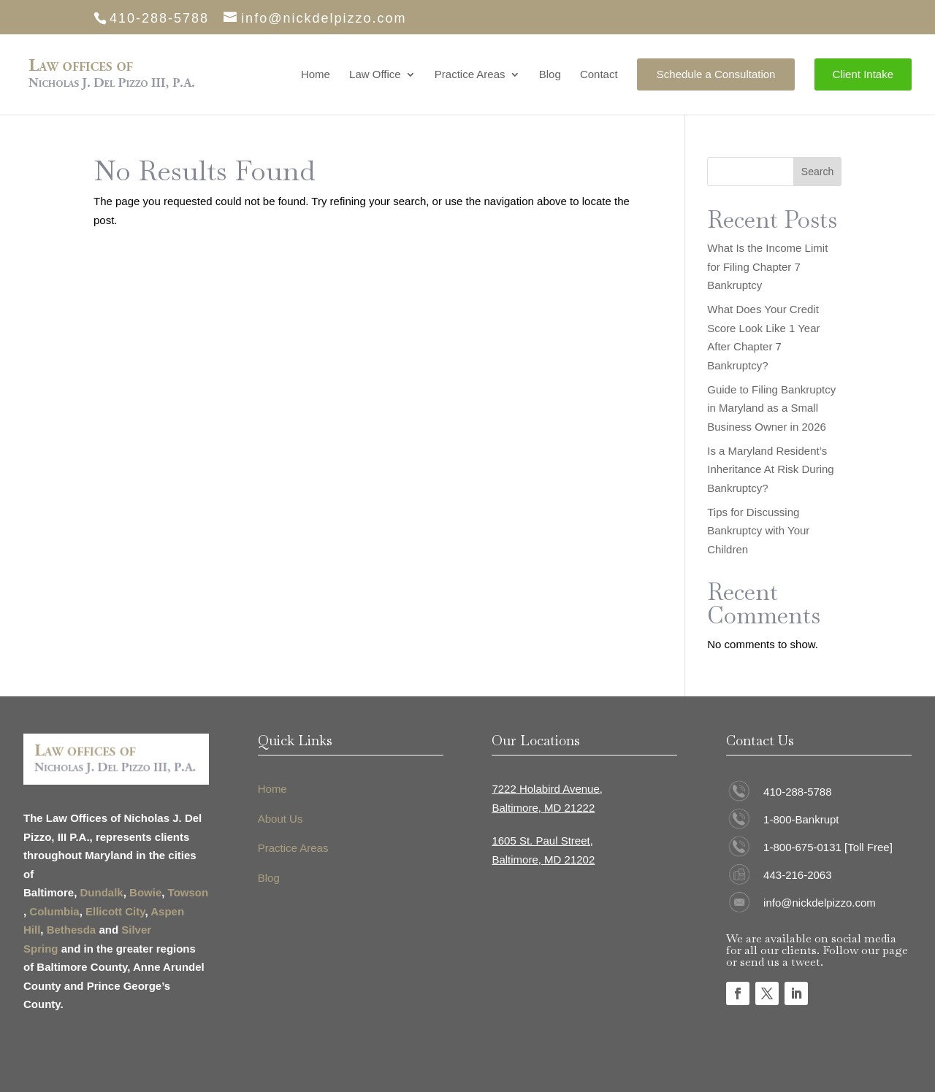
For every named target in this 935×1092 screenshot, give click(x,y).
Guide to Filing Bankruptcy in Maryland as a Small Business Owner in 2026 (771, 408)
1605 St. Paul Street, (542, 840)
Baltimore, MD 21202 (543, 859)
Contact (599, 74)
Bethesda (71, 929)
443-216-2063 (797, 875)
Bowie (145, 892)
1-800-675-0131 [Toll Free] (828, 847)
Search (817, 171)
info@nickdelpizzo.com (819, 902)
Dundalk (101, 892)
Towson (188, 892)
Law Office (375, 74)
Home (315, 74)
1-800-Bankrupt (801, 819)
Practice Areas (470, 74)
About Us (280, 818)
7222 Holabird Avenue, (547, 789)
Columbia (54, 911)
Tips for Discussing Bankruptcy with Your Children (758, 530)
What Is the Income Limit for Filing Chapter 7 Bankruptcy (767, 266)
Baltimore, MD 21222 (543, 807)
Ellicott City (115, 911)
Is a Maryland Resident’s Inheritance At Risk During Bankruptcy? (770, 469)
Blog (550, 74)
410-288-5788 (797, 791)
